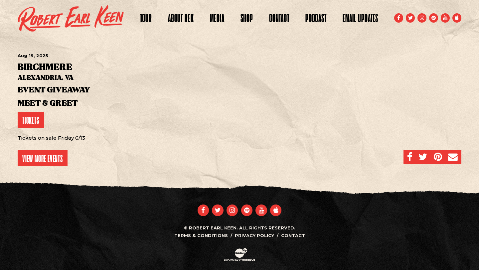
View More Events (42, 158)
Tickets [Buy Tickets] (30, 120)
